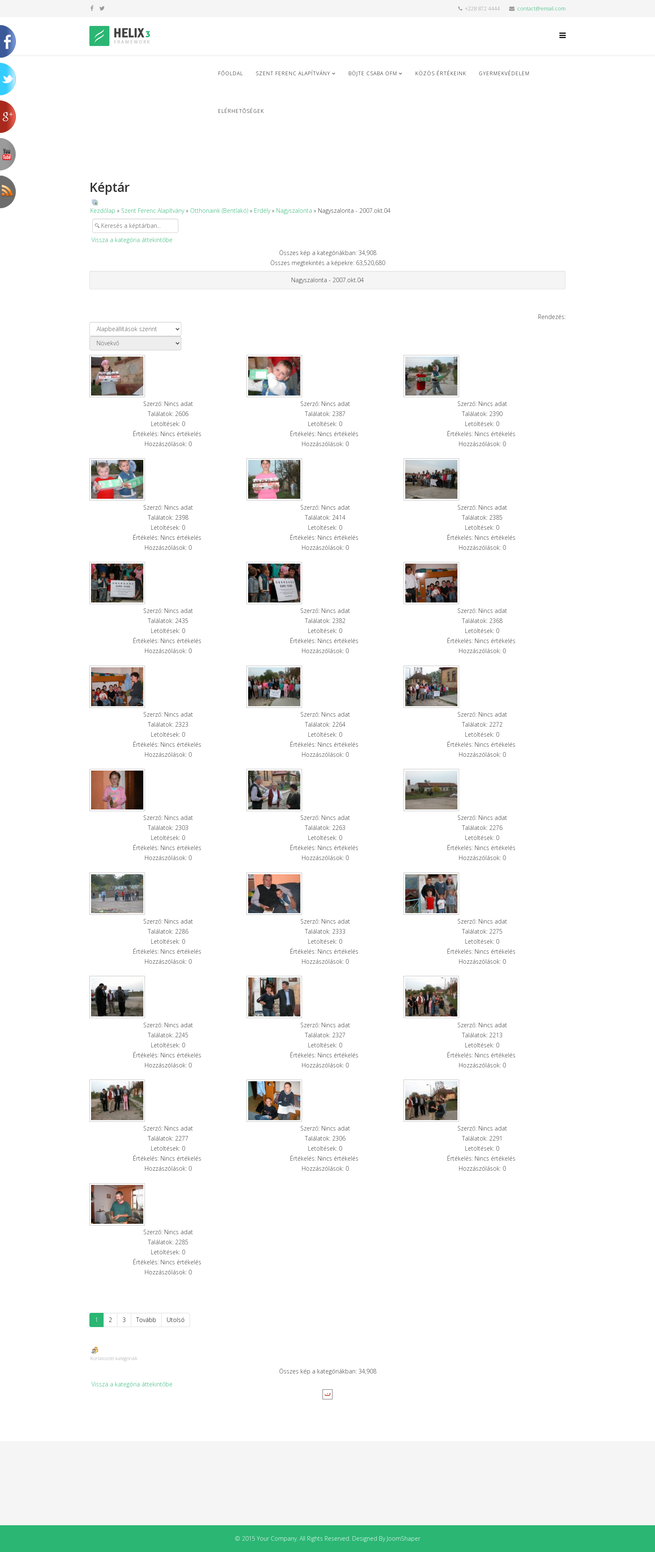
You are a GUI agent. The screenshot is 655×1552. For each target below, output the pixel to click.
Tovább (146, 1320)
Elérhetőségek (241, 111)
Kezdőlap (102, 210)
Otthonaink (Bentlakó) (219, 210)
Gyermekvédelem (504, 73)
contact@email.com (541, 8)
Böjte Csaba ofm (372, 73)
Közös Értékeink (440, 73)
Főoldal (230, 73)
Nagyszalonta (294, 210)
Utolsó (176, 1320)
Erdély (262, 210)
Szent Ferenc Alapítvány (293, 73)
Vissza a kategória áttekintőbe (132, 240)
